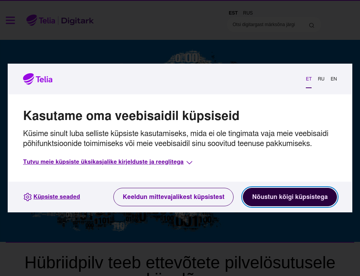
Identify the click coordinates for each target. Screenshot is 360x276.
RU (321, 79)
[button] (108, 162)
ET (309, 79)
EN (334, 79)
